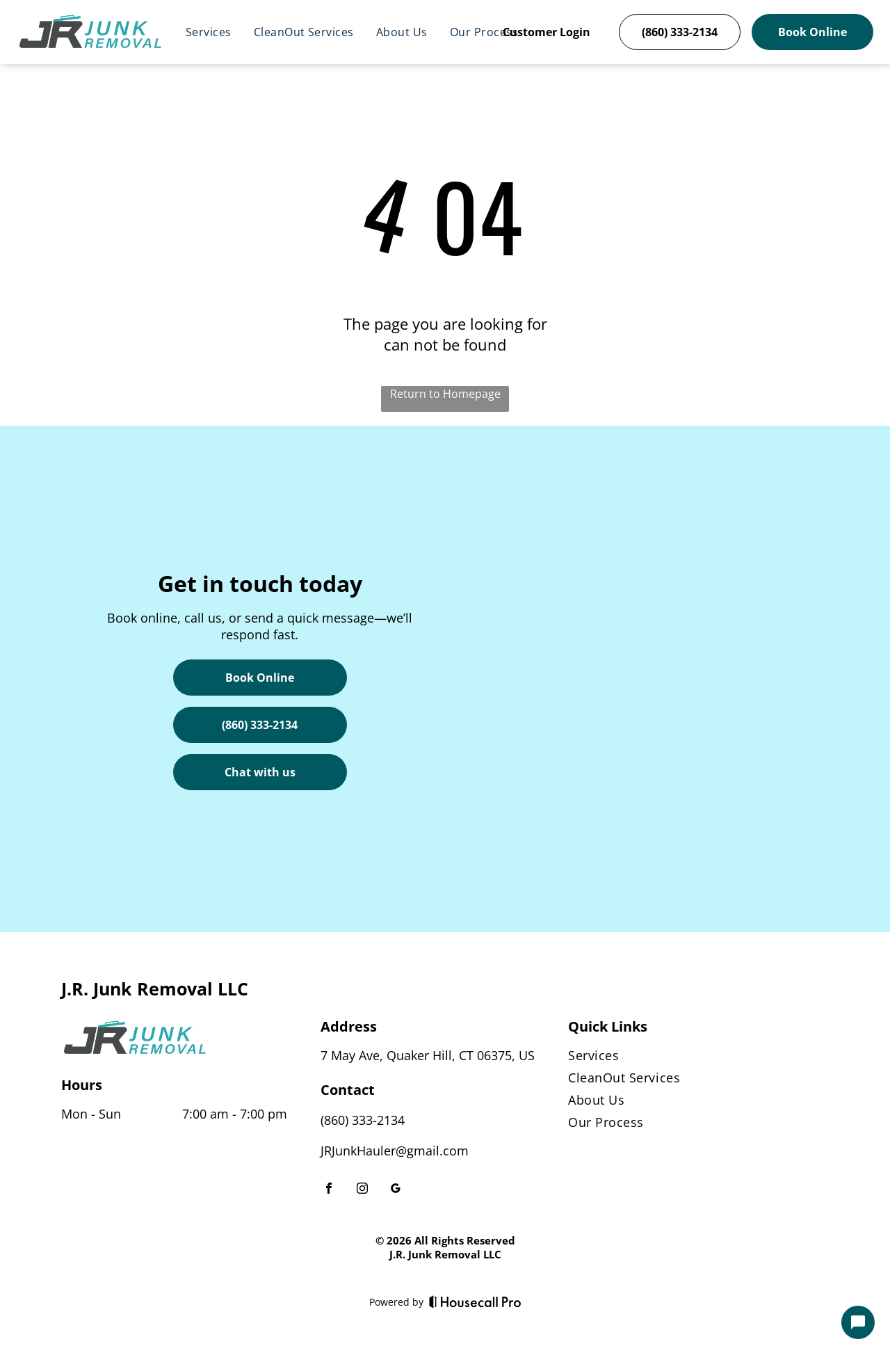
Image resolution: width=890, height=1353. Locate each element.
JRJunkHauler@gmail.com (395, 1150)
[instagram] (362, 1190)
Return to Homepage (445, 393)
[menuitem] (209, 32)
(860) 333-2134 (363, 1120)
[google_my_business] (395, 1190)
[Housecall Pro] (475, 1301)
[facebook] (329, 1190)
